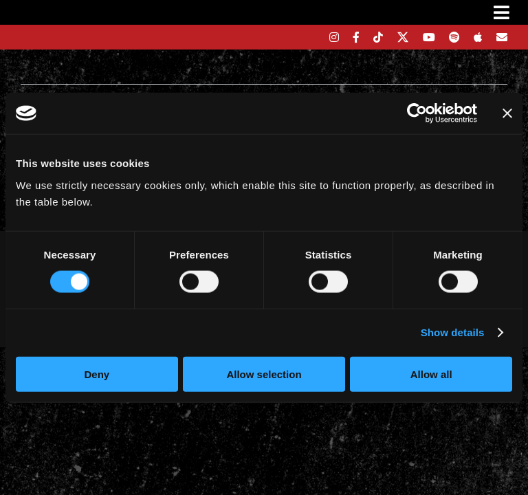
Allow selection (263, 374)
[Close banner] (507, 113)
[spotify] (454, 37)
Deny (96, 374)
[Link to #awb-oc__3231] (501, 12)
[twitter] (403, 37)
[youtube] (429, 37)
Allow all (431, 374)
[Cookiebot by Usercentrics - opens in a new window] (417, 113)
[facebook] (356, 37)
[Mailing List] (501, 37)
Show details (453, 332)
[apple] (478, 37)
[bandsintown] (310, 37)
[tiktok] (378, 37)
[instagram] (334, 37)
